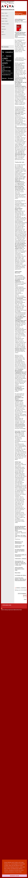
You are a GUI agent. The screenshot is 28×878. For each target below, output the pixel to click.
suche (2, 609)
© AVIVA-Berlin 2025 (6, 605)
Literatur (3, 26)
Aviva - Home (4, 13)
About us (3, 34)
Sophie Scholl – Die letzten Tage (19, 546)
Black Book (17, 572)
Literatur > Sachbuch (21, 587)
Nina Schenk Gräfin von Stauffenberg (20, 555)
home (20, 609)
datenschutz (16, 609)
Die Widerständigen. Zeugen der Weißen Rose (20, 551)
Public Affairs (4, 18)
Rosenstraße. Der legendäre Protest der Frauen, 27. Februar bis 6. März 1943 (20, 563)
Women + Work (4, 15)
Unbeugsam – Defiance (20, 558)
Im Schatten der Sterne (20, 575)
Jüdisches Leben (5, 23)
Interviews (3, 29)
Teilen (25, 599)
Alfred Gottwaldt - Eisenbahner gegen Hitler (19, 569)
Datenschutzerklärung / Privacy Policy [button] (13, 871)
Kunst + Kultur (4, 21)
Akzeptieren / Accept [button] (14, 875)
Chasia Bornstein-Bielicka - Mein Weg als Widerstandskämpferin (20, 579)
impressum (10, 609)
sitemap (6, 609)
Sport (2, 31)
